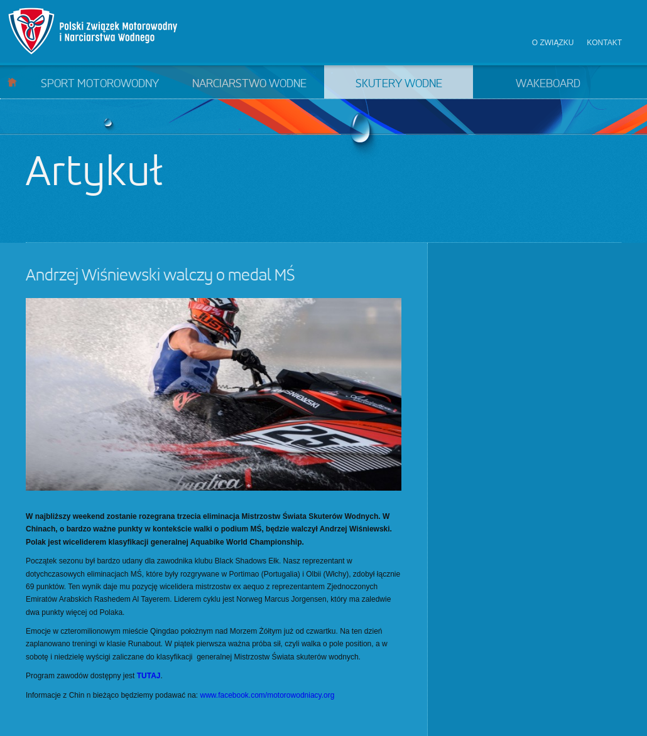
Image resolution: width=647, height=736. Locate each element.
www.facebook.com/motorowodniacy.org (267, 695)
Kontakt (604, 42)
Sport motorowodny (100, 84)
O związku (553, 42)
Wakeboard (548, 84)
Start (12, 82)
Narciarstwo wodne (249, 84)
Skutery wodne (399, 84)
